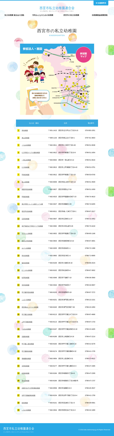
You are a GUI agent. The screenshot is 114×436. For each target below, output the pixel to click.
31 (85, 97)
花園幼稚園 (26, 336)
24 (73, 92)
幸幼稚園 (25, 130)
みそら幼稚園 (26, 248)
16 (75, 85)
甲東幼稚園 (26, 174)
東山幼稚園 (26, 138)
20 (84, 86)
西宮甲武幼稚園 (27, 211)
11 (64, 79)
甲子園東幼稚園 (27, 351)
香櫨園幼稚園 (26, 358)
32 (63, 98)
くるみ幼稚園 (26, 145)
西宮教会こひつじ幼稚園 (31, 307)
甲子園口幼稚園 (27, 314)
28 (78, 96)
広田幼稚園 (26, 218)
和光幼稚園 (26, 255)
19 (81, 87)
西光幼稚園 (26, 380)
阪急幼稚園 (26, 262)
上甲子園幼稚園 (27, 321)
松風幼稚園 (26, 373)
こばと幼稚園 (26, 299)
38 (83, 106)
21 (66, 89)
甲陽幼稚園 (26, 196)
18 (72, 86)
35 (83, 102)
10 (69, 76)
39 (64, 105)
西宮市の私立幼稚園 (71, 15)
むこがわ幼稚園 (27, 270)
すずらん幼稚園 (27, 233)
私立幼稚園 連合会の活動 (14, 15)
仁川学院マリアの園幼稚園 (31, 152)
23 (83, 89)
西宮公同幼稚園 (27, 240)
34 (81, 101)
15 (77, 84)
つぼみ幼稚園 (26, 329)
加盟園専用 (101, 3)
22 (68, 88)
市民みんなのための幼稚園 (42, 15)
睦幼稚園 (25, 402)
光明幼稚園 (26, 365)
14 (61, 85)
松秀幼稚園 (26, 277)
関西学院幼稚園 (27, 189)
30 (83, 96)
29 (80, 97)
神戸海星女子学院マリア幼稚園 (33, 226)
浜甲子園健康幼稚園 (29, 395)
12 (84, 79)
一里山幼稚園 (26, 160)
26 (83, 93)
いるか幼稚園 (26, 409)
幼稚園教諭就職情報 (100, 15)
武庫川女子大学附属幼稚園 (31, 387)
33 (79, 100)
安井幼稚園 (26, 285)
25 (76, 94)
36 (85, 104)
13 (73, 83)
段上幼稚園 (26, 182)
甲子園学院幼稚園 (28, 292)
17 (67, 86)
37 (75, 102)
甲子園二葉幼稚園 (28, 343)
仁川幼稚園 (26, 167)
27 (86, 93)
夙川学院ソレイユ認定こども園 (33, 204)
